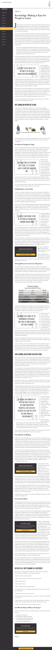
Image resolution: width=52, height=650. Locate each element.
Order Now (25, 631)
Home (49, 1)
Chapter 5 (4, 26)
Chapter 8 (4, 34)
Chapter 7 (16, 636)
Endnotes (3, 44)
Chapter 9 (4, 36)
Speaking (49, 4)
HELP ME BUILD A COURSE (26, 648)
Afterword (4, 42)
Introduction (4, 12)
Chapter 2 (4, 18)
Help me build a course (25, 254)
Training (49, 5)
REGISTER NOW (25, 530)
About (49, 6)
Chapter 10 (4, 39)
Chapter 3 (4, 20)
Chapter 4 (4, 23)
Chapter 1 (3, 15)
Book (49, 2)
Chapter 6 (4, 28)
